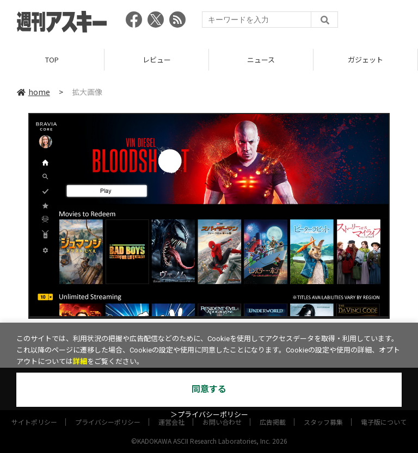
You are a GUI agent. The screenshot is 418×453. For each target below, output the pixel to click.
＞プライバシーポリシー (209, 415)
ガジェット (365, 59)
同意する (209, 389)
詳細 (80, 361)
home (33, 91)
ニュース (261, 59)
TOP (52, 59)
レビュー (157, 59)
